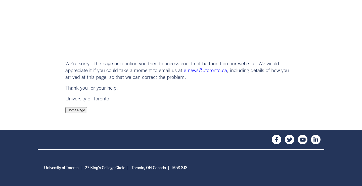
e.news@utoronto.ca (205, 70)
